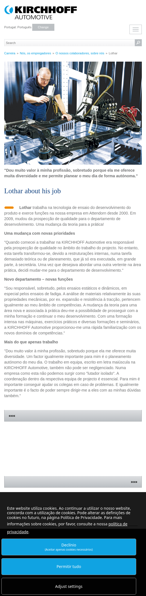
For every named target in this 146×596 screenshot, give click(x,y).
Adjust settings (69, 586)
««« (12, 415)
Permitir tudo (69, 566)
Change (43, 27)
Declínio (69, 546)
